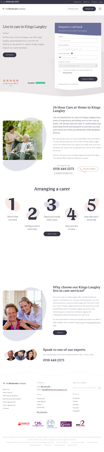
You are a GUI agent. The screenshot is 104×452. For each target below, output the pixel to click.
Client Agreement (9, 402)
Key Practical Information (12, 399)
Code (74, 445)
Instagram (76, 411)
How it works (7, 392)
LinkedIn (76, 404)
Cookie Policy (47, 445)
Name (61, 37)
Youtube (76, 408)
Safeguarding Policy (35, 445)
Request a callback (89, 169)
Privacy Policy (67, 72)
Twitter (75, 401)
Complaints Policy (92, 442)
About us (86, 2)
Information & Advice (10, 396)
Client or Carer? (65, 62)
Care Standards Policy (77, 442)
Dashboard (77, 2)
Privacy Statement (59, 445)
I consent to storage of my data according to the (77, 71)
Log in (101, 2)
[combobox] (61, 57)
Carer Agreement (9, 405)
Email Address (64, 45)
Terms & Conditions (62, 442)
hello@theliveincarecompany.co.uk (54, 390)
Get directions (42, 412)
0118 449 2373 (12, 2)
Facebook (76, 398)
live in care (80, 322)
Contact (94, 2)
